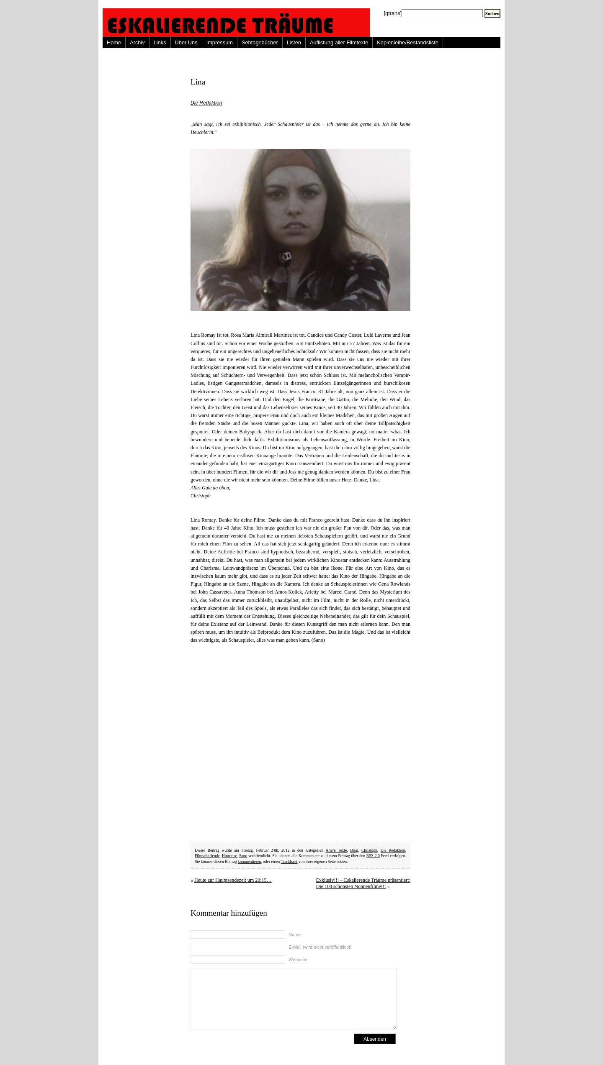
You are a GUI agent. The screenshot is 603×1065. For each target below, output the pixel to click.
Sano (243, 855)
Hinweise (229, 855)
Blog (354, 850)
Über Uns (186, 42)
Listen (294, 42)
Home (114, 42)
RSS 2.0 (373, 855)
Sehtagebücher (260, 42)
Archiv (137, 42)
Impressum (219, 42)
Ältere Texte (336, 850)
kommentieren (249, 861)
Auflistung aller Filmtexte (339, 42)
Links (160, 42)
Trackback (289, 861)
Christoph (369, 850)
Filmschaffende (207, 855)
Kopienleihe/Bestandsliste (407, 42)
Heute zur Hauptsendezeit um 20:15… (233, 880)
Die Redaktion (206, 103)
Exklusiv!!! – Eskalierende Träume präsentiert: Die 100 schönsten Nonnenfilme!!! (363, 883)
